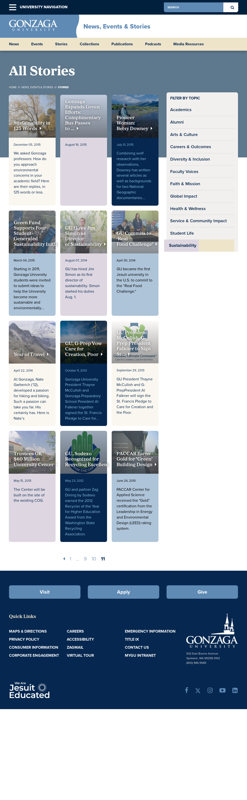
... (77, 558)
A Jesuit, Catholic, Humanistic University (46, 689)
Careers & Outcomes (190, 147)
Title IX (132, 639)
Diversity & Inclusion (190, 159)
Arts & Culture (184, 134)
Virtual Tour (80, 655)
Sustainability (182, 245)
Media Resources (188, 44)
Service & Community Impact (198, 221)
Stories (61, 44)
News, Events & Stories (116, 26)
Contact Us (137, 647)
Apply (123, 592)
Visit (45, 592)
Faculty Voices (184, 171)
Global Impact (183, 196)
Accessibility (80, 639)
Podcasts (153, 44)
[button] (12, 7)
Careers (75, 631)
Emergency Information (150, 631)
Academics (181, 109)
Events (37, 44)
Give (202, 592)
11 (103, 558)
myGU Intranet (140, 655)
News (14, 44)
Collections (89, 44)
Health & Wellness (188, 208)
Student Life (182, 233)
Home (13, 87)
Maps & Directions (28, 631)
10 (94, 558)
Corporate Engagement (34, 655)
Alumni (177, 122)
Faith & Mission (185, 184)
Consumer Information (33, 647)
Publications (122, 44)
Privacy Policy (24, 639)
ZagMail (75, 647)
